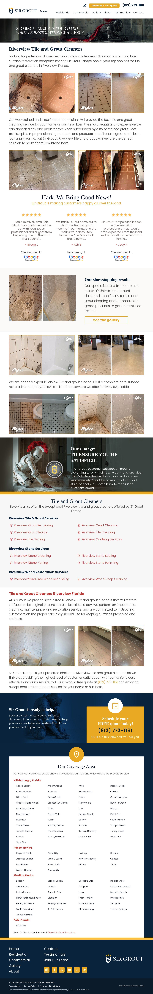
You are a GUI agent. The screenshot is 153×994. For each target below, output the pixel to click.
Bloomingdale (23, 791)
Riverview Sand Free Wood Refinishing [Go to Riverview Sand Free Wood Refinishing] (41, 579)
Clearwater (22, 886)
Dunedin (52, 886)
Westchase (85, 836)
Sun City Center (56, 825)
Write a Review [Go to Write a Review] (84, 5)
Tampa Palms (118, 825)
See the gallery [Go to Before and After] (106, 320)
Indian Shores (23, 892)
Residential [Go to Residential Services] (63, 12)
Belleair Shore (117, 880)
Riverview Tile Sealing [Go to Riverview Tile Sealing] (29, 539)
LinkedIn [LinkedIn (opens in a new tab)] (77, 970)
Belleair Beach (55, 880)
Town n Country (87, 830)
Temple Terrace (24, 830)
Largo (82, 892)
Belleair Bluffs (86, 880)
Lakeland (21, 925)
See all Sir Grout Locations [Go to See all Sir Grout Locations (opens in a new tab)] (61, 932)
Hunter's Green (118, 802)
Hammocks (85, 802)
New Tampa (22, 814)
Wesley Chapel (24, 870)
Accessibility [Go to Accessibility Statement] (14, 986)
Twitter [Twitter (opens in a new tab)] (62, 970)
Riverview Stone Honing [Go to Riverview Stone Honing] (31, 563)
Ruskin (51, 819)
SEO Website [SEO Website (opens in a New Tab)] (124, 986)
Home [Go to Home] (14, 948)
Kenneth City (54, 892)
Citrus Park (22, 797)
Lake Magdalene (25, 808)
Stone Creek (22, 825)
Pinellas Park (117, 897)
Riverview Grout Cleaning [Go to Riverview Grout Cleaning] (100, 525)
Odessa (114, 858)
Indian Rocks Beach (120, 886)
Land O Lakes (55, 858)
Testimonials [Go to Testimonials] (122, 12)
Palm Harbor (86, 897)
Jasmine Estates (24, 858)
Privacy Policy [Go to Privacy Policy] (30, 986)
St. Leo (82, 864)
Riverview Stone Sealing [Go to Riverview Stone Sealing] (99, 556)
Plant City (115, 814)
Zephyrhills (53, 870)
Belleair (20, 880)
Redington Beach (25, 903)
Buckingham (85, 791)
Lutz (81, 808)
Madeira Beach (118, 892)
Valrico (20, 836)
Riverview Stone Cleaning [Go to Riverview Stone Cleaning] (32, 556)
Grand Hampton (119, 797)
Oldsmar (52, 897)
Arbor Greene (55, 785)
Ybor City (21, 842)
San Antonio (54, 864)
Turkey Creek (117, 830)
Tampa (83, 825)
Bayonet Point (23, 853)
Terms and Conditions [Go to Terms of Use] (50, 986)
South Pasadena (25, 909)
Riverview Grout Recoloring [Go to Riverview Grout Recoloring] (33, 525)
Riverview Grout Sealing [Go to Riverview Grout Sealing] (31, 532)
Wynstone (115, 836)
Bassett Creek (117, 785)
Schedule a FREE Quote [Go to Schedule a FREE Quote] (104, 5)
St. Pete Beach (55, 909)
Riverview (21, 819)
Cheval (114, 791)
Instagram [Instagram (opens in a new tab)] (46, 970)
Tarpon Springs (118, 909)
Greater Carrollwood (27, 802)
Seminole (115, 903)
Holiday (83, 853)
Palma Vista (54, 814)
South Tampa (117, 819)
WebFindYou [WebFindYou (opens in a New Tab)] (138, 986)
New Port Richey (87, 858)
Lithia (50, 808)
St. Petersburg (86, 909)
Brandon (52, 791)
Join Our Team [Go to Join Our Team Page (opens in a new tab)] (56, 960)
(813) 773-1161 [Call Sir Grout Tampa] (133, 5)
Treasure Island (24, 914)
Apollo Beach (23, 785)
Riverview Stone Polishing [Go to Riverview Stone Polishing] (100, 563)
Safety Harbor (86, 903)
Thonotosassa (55, 830)
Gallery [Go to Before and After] (96, 12)
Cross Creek (54, 797)
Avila (81, 785)
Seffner (83, 819)
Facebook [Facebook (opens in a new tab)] (54, 970)
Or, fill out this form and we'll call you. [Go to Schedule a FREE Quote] (115, 737)
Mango (114, 808)
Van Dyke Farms (56, 836)
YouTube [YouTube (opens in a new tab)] (69, 970)
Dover (82, 797)
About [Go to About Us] (107, 12)
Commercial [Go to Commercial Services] (81, 12)
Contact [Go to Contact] (138, 12)
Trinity (113, 864)
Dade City (53, 853)
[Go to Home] (30, 11)
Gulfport (83, 886)
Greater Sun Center (58, 802)
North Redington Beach (28, 897)
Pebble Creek (86, 814)
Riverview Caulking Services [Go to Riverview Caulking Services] (102, 539)
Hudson (114, 853)
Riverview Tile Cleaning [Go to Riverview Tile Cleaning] (98, 532)
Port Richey (22, 864)
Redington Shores (57, 903)
